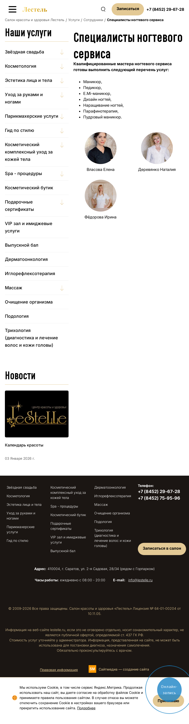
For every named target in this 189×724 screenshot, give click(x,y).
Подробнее (86, 708)
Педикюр (92, 87)
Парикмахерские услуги (31, 116)
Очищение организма (29, 302)
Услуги (74, 20)
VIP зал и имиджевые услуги (28, 227)
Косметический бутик (29, 187)
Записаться (128, 8)
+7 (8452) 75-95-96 (159, 498)
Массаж (13, 287)
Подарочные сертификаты (19, 205)
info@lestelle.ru (140, 580)
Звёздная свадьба (24, 51)
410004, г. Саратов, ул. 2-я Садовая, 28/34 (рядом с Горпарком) (94, 569)
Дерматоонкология (26, 259)
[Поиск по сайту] (103, 9)
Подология (17, 316)
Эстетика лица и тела (28, 80)
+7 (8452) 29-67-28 (165, 9)
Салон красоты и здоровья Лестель (34, 20)
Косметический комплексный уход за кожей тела (29, 152)
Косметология (20, 66)
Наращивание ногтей (103, 105)
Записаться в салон (162, 548)
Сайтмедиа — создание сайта (124, 669)
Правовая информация (59, 670)
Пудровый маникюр (102, 116)
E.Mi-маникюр (96, 93)
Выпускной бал (21, 245)
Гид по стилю (19, 130)
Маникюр (92, 81)
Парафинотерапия (100, 111)
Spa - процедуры (23, 173)
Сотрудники (93, 20)
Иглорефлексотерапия (30, 273)
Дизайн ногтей (96, 99)
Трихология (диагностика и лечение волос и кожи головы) (31, 338)
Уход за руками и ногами (24, 98)
